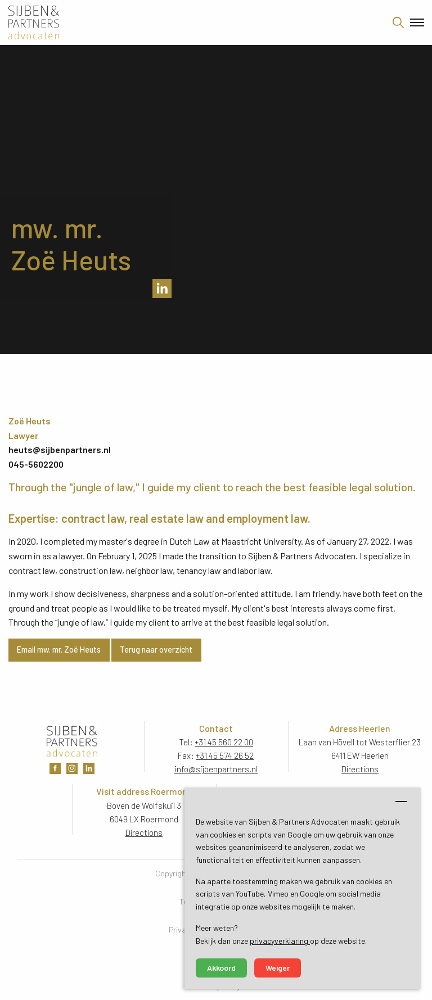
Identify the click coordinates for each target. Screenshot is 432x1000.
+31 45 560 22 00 (224, 742)
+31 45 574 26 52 (225, 755)
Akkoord (221, 967)
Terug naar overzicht (156, 649)
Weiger (278, 967)
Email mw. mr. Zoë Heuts (59, 649)
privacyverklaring (280, 940)
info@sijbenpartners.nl (216, 769)
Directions (360, 769)
